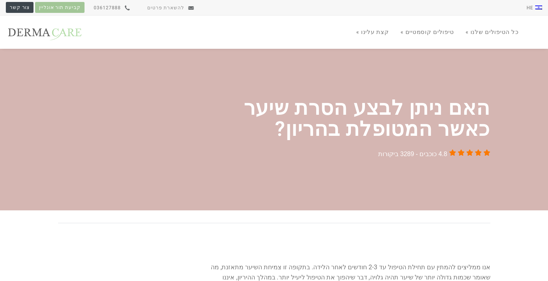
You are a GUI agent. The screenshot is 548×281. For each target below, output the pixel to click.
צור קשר (20, 7)
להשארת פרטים (170, 8)
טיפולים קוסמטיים (429, 32)
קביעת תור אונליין (59, 7)
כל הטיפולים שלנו (494, 32)
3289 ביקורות (396, 154)
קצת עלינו (374, 32)
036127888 (112, 8)
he (534, 8)
